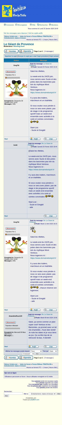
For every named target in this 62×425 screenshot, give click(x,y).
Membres (53, 25)
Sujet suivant (54, 56)
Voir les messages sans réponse (15, 33)
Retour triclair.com (10, 36)
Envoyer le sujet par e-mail (27, 56)
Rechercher (42, 25)
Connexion (9, 25)
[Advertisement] (45, 11)
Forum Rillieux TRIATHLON (41, 36)
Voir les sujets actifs (35, 33)
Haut (6, 139)
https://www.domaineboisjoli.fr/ (43, 92)
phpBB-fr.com (34, 400)
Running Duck (19, 46)
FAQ (32, 25)
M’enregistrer (21, 25)
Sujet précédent (42, 56)
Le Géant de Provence (19, 44)
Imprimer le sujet (11, 56)
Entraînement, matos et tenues (15, 38)
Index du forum (25, 36)
